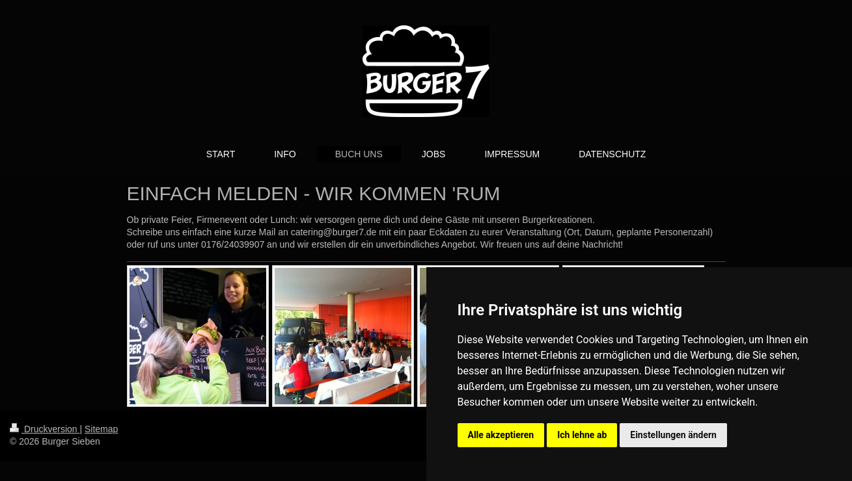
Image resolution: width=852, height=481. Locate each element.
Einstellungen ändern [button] (673, 435)
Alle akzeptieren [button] (501, 435)
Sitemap (101, 429)
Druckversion (44, 429)
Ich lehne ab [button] (582, 435)
